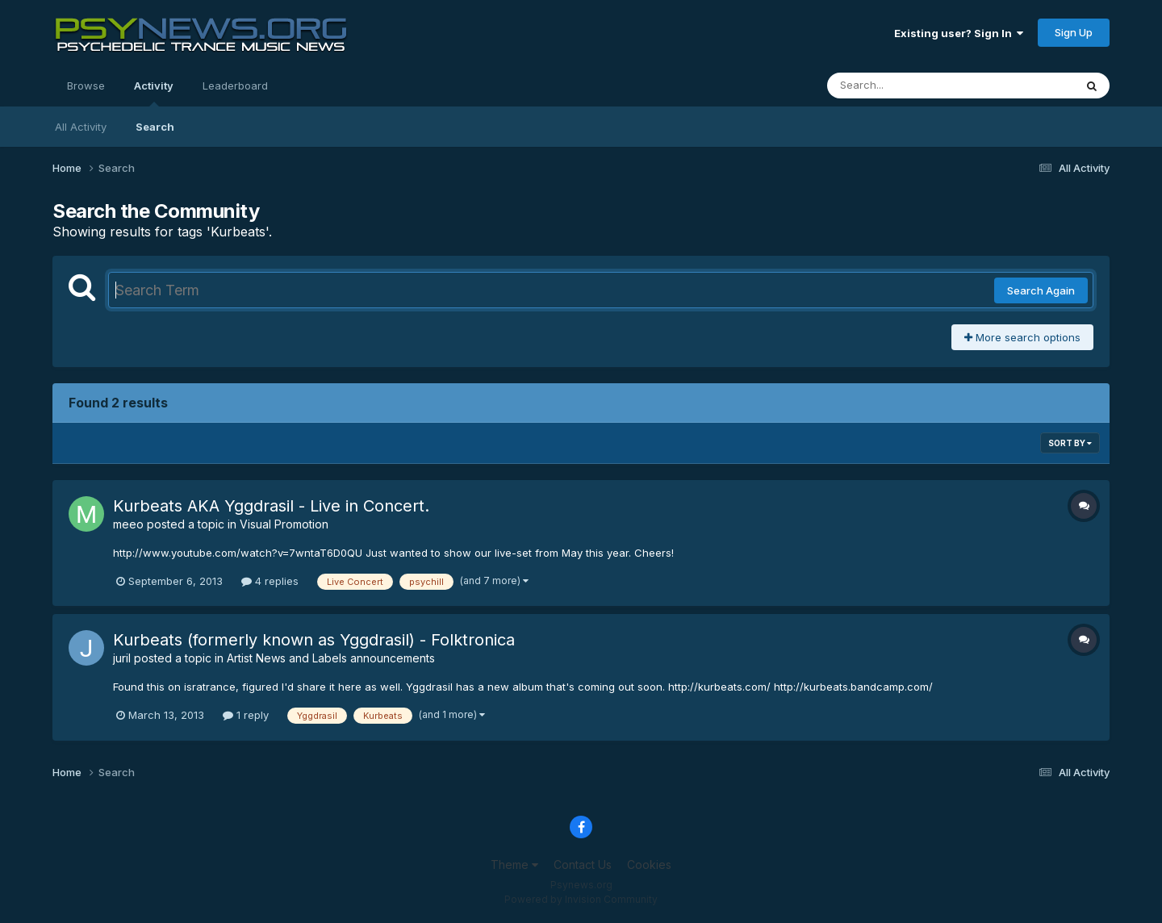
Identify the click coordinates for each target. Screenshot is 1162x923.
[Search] (906, 85)
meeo (128, 524)
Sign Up (1074, 32)
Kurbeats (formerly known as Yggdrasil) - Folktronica (314, 639)
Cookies (649, 864)
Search (155, 126)
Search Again (1041, 290)
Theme (514, 864)
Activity (153, 92)
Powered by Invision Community (581, 899)
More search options (1022, 337)
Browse (86, 85)
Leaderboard (235, 85)
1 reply (246, 714)
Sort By (1070, 443)
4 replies (270, 580)
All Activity (81, 126)
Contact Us (583, 864)
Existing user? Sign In (958, 33)
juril (122, 658)
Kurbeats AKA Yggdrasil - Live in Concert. (271, 506)
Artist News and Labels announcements (331, 658)
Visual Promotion (284, 524)
